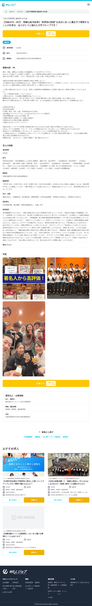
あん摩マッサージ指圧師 (51, 437)
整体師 (65, 437)
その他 (50, 597)
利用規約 (15, 582)
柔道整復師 (28, 437)
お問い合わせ (84, 582)
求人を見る (13, 500)
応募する (34, 500)
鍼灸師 (37, 437)
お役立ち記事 (7, 592)
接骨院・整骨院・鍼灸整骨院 (52, 585)
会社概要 (6, 582)
